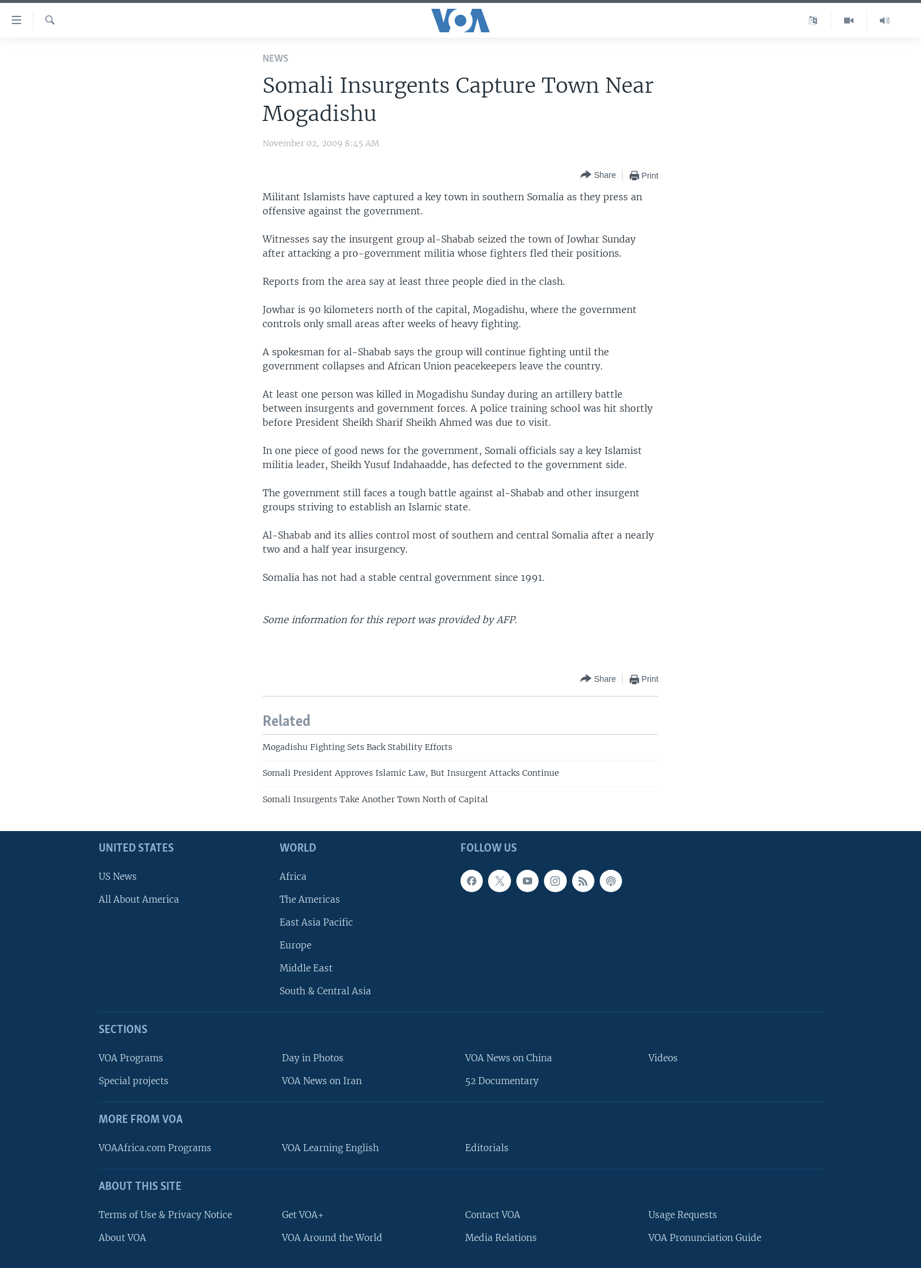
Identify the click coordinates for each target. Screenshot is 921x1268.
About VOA (122, 1237)
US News (118, 876)
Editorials (487, 1147)
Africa (293, 876)
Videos (663, 1058)
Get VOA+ (303, 1214)
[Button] (598, 175)
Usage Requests (682, 1214)
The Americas (310, 899)
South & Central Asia (325, 991)
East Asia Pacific (316, 922)
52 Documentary (502, 1081)
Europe (295, 945)
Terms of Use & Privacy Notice (165, 1214)
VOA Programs (131, 1058)
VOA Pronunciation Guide (704, 1237)
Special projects (134, 1081)
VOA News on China (508, 1058)
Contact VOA (492, 1214)
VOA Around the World (332, 1237)
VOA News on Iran (322, 1081)
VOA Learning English (330, 1147)
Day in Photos (313, 1058)
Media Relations (501, 1237)
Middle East (306, 968)
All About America (139, 899)
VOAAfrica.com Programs (155, 1147)
